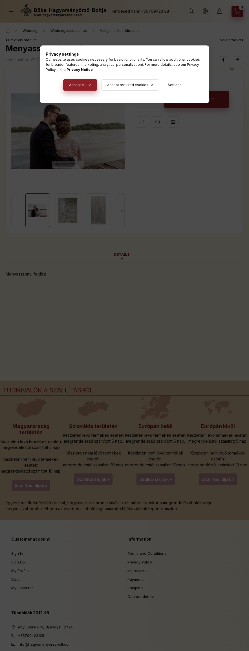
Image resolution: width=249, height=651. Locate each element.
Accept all (77, 85)
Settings (175, 85)
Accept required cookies (127, 85)
